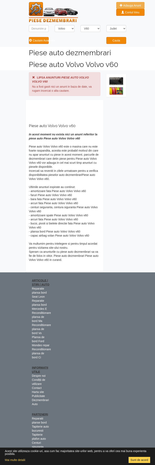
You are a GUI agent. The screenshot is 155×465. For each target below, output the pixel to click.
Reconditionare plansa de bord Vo (41, 329)
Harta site (38, 392)
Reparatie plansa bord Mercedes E (39, 304)
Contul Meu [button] (130, 12)
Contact (37, 388)
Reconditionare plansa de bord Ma (41, 317)
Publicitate (38, 396)
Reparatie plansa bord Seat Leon (39, 292)
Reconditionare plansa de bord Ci (41, 353)
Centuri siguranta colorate (38, 446)
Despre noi (39, 375)
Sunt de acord (139, 460)
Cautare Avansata (39, 40)
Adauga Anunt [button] (130, 5)
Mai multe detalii (15, 460)
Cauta (116, 40)
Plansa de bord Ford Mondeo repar (40, 341)
